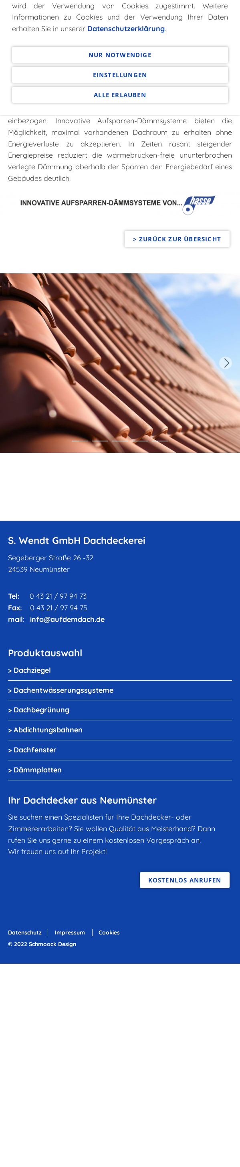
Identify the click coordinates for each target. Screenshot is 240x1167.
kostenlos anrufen (184, 880)
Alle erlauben (120, 24)
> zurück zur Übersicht (177, 239)
